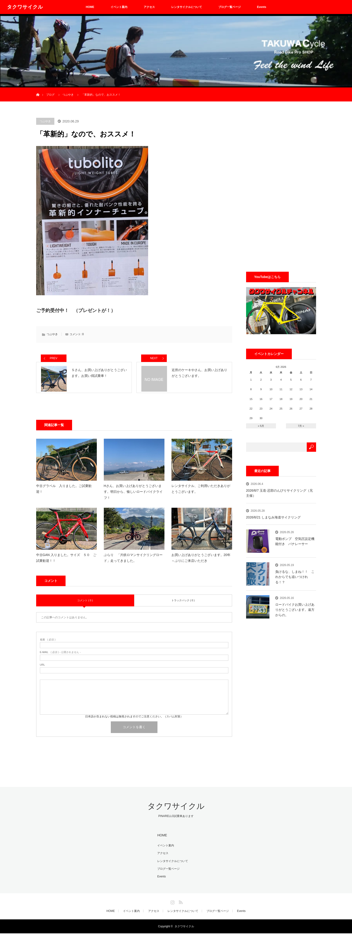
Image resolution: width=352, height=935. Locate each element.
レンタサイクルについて (186, 7)
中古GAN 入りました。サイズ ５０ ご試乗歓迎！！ (66, 562)
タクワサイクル (25, 7)
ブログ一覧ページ (229, 7)
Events (261, 7)
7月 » (301, 425)
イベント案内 (119, 7)
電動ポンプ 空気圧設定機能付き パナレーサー (294, 541)
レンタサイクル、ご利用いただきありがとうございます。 (200, 492)
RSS (180, 903)
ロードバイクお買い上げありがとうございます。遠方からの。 (294, 610)
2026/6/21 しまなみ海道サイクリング (273, 517)
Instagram (171, 903)
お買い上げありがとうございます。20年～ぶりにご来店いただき (201, 562)
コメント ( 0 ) (85, 604)
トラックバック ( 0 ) (183, 604)
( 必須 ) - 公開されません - (60, 656)
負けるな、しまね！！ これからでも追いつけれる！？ (294, 577)
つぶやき (45, 121)
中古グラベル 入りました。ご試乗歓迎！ (64, 492)
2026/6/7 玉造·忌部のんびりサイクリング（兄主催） (279, 493)
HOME (90, 7)
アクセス (149, 7)
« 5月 (261, 425)
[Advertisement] (281, 188)
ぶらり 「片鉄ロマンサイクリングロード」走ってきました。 (133, 562)
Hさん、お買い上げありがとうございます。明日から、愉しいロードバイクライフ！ (133, 495)
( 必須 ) (48, 643)
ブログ (50, 94)
